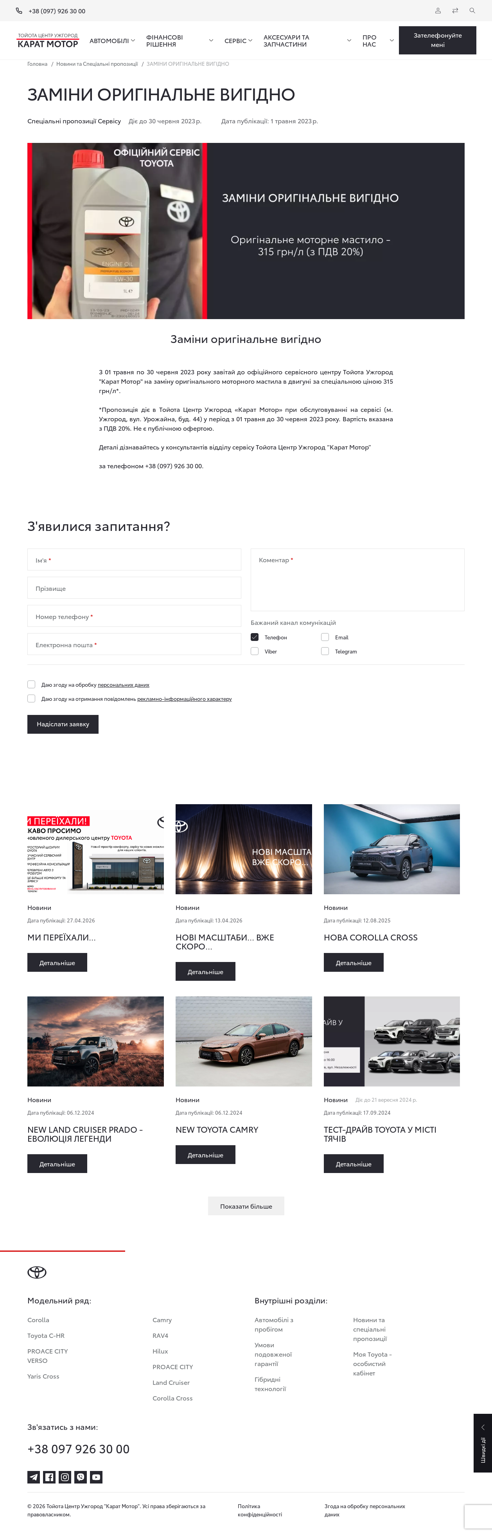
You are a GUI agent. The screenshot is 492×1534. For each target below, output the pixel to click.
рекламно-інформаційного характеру (184, 698)
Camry (162, 1319)
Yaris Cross (43, 1375)
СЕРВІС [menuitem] (235, 40)
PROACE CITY (173, 1366)
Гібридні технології (270, 1383)
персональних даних (123, 684)
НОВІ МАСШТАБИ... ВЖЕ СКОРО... (225, 941)
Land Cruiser (171, 1381)
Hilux (160, 1350)
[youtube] (96, 1477)
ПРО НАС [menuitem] (370, 40)
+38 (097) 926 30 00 (57, 10)
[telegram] (33, 1477)
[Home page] (48, 40)
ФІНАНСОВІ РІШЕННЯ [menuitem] (164, 40)
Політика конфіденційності (260, 1510)
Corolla (38, 1319)
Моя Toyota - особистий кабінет (372, 1363)
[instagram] (65, 1477)
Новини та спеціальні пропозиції (370, 1329)
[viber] (80, 1477)
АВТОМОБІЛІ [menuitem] (109, 40)
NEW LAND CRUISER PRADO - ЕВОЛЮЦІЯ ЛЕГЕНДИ (85, 1133)
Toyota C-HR (46, 1334)
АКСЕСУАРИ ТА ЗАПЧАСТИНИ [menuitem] (286, 40)
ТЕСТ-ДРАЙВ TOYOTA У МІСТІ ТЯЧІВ (380, 1133)
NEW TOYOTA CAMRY (217, 1129)
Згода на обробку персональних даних (365, 1510)
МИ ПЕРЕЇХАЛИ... (61, 936)
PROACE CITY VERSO (47, 1355)
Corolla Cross (173, 1397)
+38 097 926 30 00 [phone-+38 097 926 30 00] (78, 1448)
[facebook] (49, 1477)
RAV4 (160, 1334)
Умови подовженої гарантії (273, 1354)
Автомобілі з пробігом (274, 1324)
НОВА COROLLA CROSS (371, 936)
